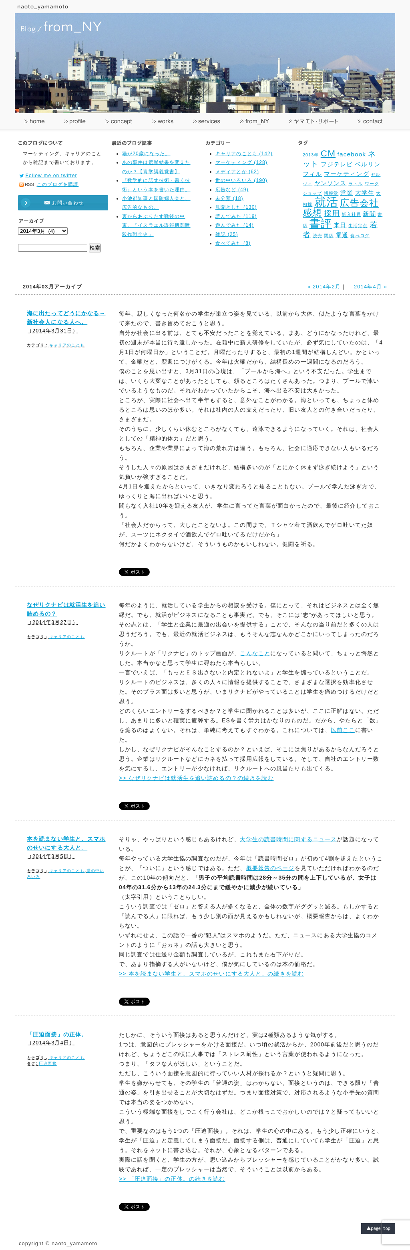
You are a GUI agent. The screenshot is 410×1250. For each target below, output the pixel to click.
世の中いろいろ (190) (241, 180)
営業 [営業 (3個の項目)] (346, 192)
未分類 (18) (229, 198)
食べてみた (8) (233, 243)
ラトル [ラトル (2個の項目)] (355, 183)
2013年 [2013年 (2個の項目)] (311, 154)
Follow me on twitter (51, 175)
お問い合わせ (59, 203)
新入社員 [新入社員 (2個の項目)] (351, 214)
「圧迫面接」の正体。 (57, 1034)
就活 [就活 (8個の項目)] (326, 201)
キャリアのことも (67, 345)
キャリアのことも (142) (244, 153)
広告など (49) (232, 189)
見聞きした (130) (236, 207)
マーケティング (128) (241, 162)
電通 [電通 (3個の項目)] (342, 235)
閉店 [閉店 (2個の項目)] (329, 235)
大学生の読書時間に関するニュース (288, 839)
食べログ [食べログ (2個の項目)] (360, 235)
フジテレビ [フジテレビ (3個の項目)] (337, 164)
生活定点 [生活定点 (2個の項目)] (358, 225)
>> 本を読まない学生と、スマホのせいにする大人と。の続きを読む (211, 973)
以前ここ (343, 730)
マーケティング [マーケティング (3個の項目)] (346, 173)
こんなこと (255, 653)
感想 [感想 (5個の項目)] (312, 213)
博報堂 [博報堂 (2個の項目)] (331, 193)
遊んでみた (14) (234, 225)
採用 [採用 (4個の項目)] (332, 213)
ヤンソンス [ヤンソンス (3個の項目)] (330, 183)
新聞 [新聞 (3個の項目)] (369, 213)
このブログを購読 (58, 184)
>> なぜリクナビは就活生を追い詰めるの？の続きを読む (196, 778)
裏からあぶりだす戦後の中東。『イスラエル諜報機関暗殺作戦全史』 (156, 225)
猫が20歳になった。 (146, 153)
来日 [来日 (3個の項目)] (340, 225)
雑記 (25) (226, 234)
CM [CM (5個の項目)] (328, 153)
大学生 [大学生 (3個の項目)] (364, 192)
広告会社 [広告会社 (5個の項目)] (359, 203)
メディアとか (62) (237, 171)
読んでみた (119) (236, 216)
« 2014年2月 (324, 287)
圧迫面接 (47, 1063)
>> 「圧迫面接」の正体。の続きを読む (172, 1179)
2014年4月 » (370, 287)
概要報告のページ (270, 868)
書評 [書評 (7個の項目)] (321, 223)
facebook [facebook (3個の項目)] (352, 154)
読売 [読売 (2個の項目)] (317, 235)
